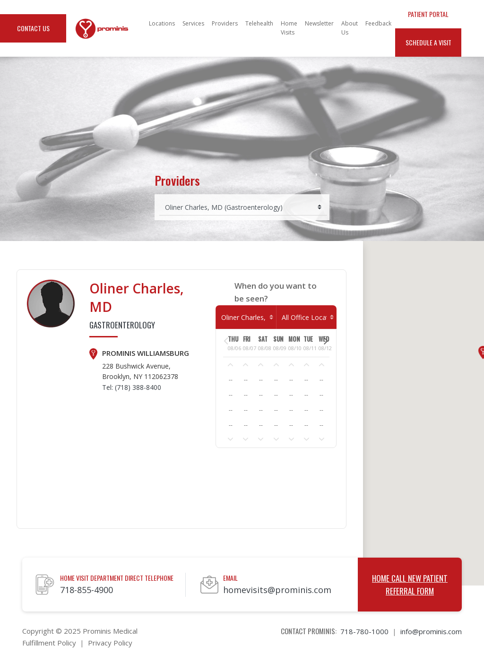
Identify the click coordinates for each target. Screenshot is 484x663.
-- (231, 380)
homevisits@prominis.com (277, 589)
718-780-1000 (364, 631)
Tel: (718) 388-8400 (131, 387)
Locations (162, 23)
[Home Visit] (307, 317)
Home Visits (289, 27)
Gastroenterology (122, 325)
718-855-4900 (86, 589)
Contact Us (33, 28)
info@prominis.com (431, 631)
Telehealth (259, 23)
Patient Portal (428, 14)
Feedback (378, 23)
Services (193, 23)
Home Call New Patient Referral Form (410, 584)
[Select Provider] (246, 317)
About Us (349, 27)
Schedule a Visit (428, 42)
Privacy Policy (110, 642)
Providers (225, 23)
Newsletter (319, 23)
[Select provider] (243, 207)
